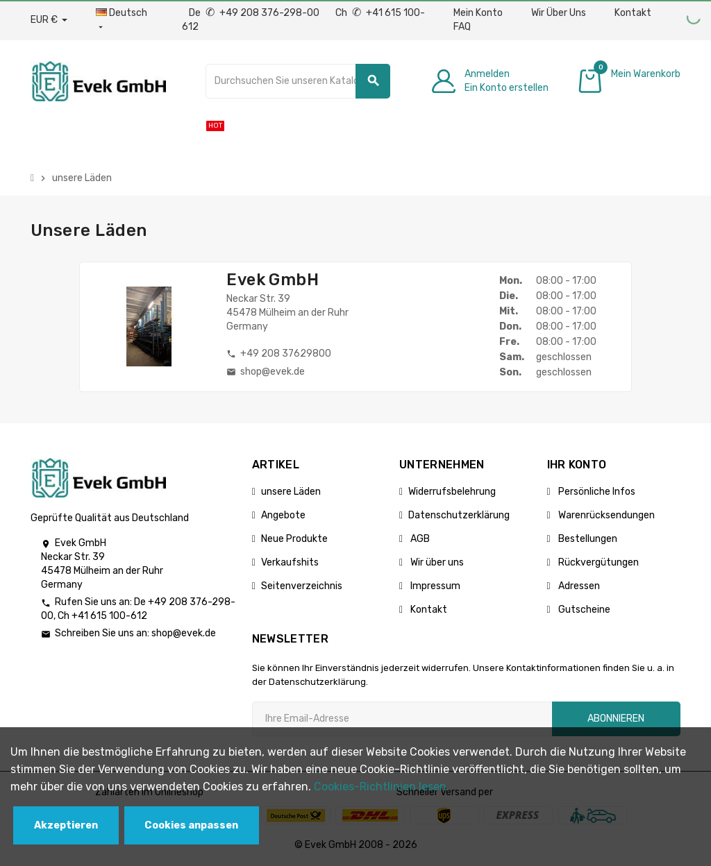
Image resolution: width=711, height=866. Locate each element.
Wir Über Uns (558, 13)
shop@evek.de (183, 633)
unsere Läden (291, 492)
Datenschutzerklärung (459, 515)
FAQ (462, 27)
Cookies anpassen (191, 825)
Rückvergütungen (597, 562)
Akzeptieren (66, 825)
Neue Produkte (294, 539)
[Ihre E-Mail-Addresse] (402, 719)
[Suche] (298, 81)
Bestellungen (586, 539)
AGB (419, 539)
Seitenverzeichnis (301, 586)
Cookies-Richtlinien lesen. (381, 786)
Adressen (578, 586)
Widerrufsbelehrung (452, 492)
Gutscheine (583, 609)
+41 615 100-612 (109, 616)
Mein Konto (478, 13)
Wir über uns (436, 562)
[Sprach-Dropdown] (124, 20)
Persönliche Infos (595, 492)
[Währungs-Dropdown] (49, 20)
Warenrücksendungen (605, 515)
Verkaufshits (290, 562)
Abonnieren (615, 718)
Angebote (283, 515)
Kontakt (632, 13)
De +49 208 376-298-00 (255, 13)
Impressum (434, 586)
